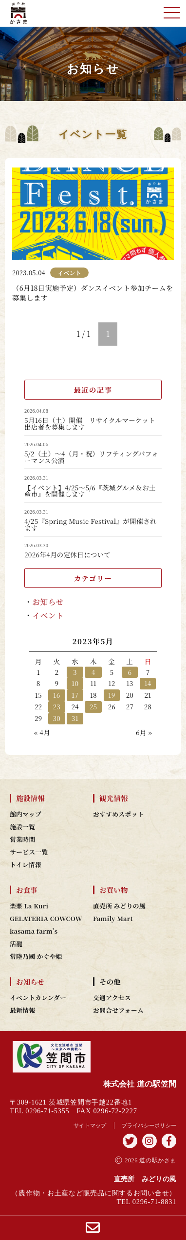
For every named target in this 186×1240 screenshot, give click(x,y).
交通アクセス (112, 998)
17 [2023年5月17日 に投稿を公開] (75, 695)
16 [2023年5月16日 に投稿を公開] (56, 695)
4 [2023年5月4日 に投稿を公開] (93, 672)
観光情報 (113, 798)
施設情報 (30, 798)
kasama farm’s (33, 931)
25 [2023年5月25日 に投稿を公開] (93, 706)
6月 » (144, 732)
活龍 (16, 944)
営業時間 (22, 839)
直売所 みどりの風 (119, 906)
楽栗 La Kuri (29, 906)
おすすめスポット (118, 814)
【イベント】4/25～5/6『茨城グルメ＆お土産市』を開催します (90, 491)
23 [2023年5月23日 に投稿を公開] (57, 706)
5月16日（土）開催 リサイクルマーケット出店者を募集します (89, 423)
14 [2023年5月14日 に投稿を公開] (147, 683)
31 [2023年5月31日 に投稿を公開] (75, 718)
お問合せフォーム (118, 1010)
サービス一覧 (29, 852)
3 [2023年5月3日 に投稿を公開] (75, 672)
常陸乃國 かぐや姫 (36, 956)
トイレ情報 (25, 865)
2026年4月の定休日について (67, 555)
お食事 (26, 890)
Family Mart (113, 918)
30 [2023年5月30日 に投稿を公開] (57, 718)
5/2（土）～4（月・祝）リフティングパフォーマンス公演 (91, 457)
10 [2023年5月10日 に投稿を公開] (75, 683)
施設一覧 (22, 827)
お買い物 (113, 890)
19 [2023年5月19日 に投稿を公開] (111, 695)
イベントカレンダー (38, 998)
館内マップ (25, 814)
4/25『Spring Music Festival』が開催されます (90, 524)
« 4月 (42, 732)
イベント (48, 615)
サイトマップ (90, 1125)
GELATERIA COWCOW (46, 918)
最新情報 (22, 1010)
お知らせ (48, 601)
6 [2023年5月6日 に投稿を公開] (129, 672)
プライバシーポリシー (149, 1125)
